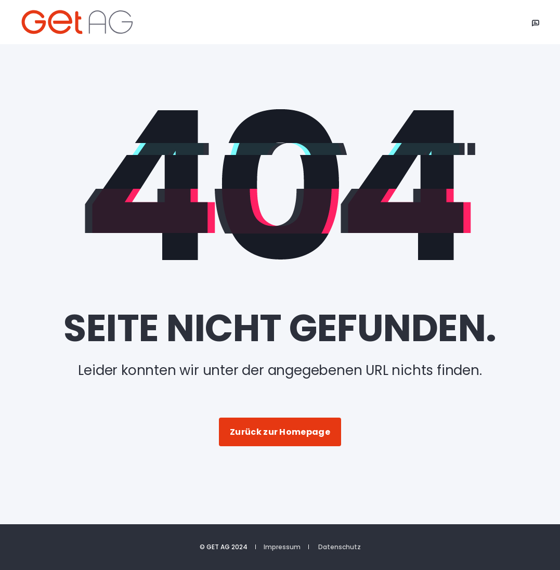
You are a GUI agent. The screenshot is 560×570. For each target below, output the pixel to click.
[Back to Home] (83, 22)
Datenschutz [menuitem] (339, 547)
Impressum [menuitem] (282, 547)
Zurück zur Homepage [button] (280, 432)
